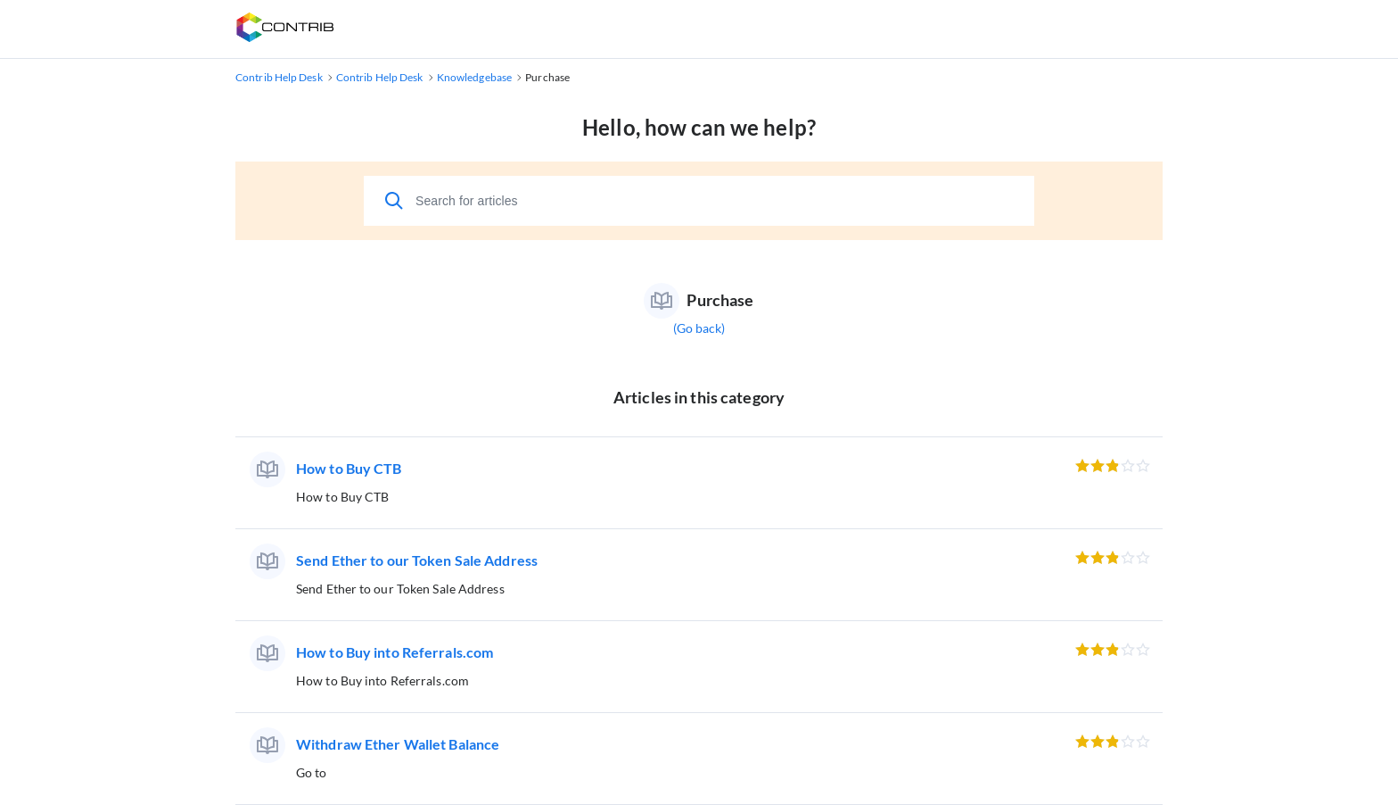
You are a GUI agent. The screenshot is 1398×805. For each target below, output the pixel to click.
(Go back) (699, 328)
